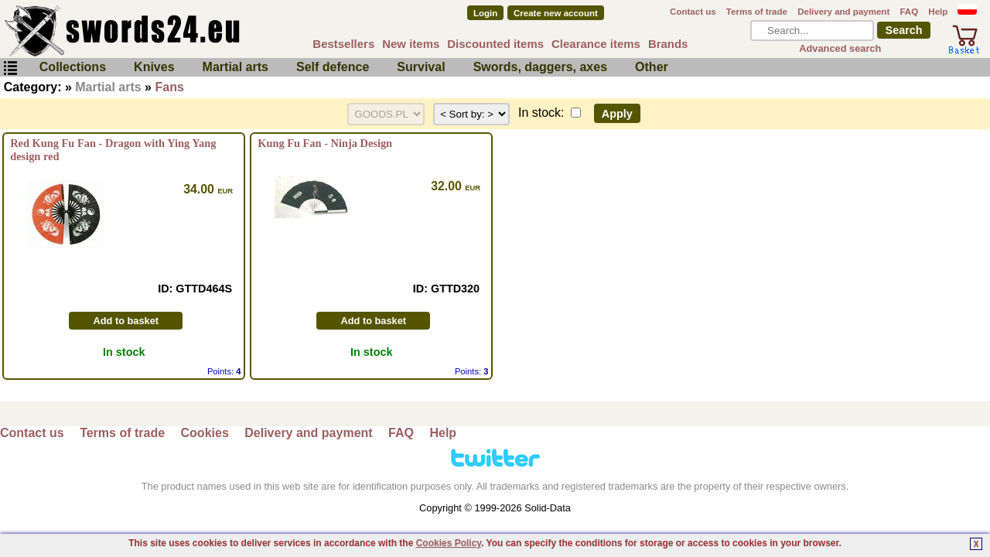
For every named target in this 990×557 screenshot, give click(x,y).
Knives (154, 66)
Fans (169, 87)
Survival (421, 66)
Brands (668, 43)
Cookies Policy (448, 543)
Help (937, 11)
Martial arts (235, 66)
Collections (72, 66)
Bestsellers (343, 43)
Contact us (693, 11)
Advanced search (840, 48)
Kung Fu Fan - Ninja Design (325, 143)
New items (410, 43)
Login (485, 13)
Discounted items (495, 43)
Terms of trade (756, 11)
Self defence (332, 66)
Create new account (556, 13)
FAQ (909, 11)
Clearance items (595, 43)
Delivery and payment (843, 11)
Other (651, 66)
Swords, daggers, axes (540, 66)
